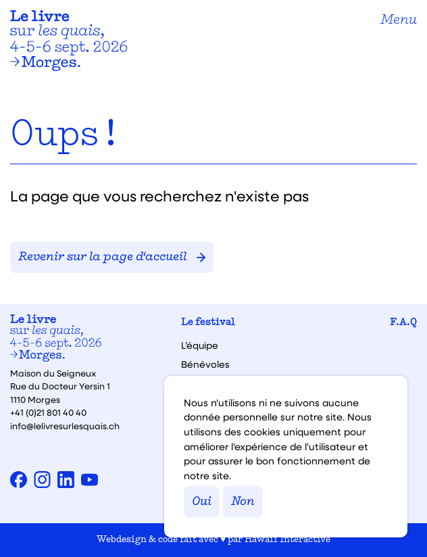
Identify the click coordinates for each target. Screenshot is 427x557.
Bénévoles (205, 364)
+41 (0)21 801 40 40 (48, 412)
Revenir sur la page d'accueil (111, 257)
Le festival (208, 323)
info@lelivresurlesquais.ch (65, 425)
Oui (201, 501)
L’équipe (199, 345)
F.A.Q (403, 323)
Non (243, 501)
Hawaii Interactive (287, 539)
